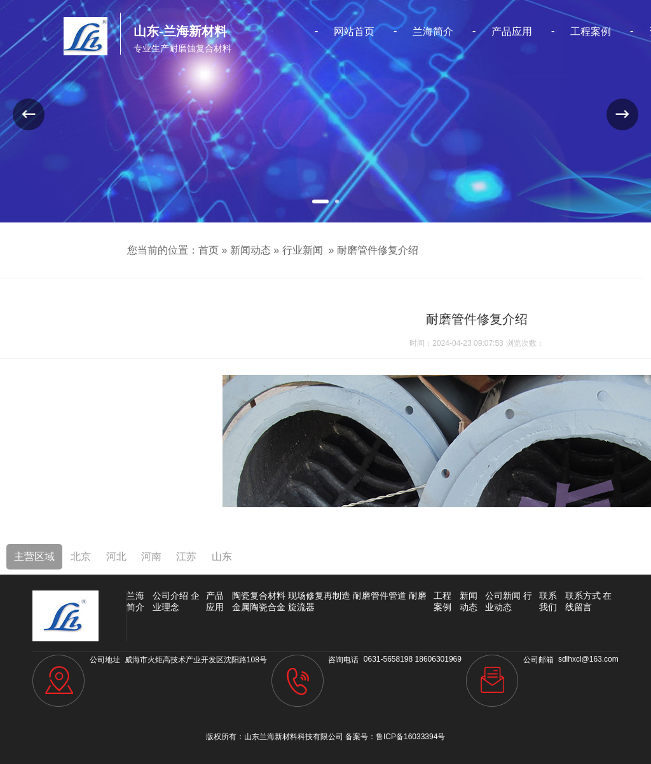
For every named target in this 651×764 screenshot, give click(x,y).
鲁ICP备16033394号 (410, 736)
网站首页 (354, 31)
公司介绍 (170, 595)
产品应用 (511, 31)
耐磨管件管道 (379, 595)
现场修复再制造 (319, 595)
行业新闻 (302, 250)
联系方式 (583, 595)
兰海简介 (433, 31)
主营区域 (34, 556)
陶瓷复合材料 (258, 595)
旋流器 (301, 607)
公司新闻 (503, 595)
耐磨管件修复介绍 (377, 250)
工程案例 (590, 31)
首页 (208, 250)
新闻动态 (250, 250)
